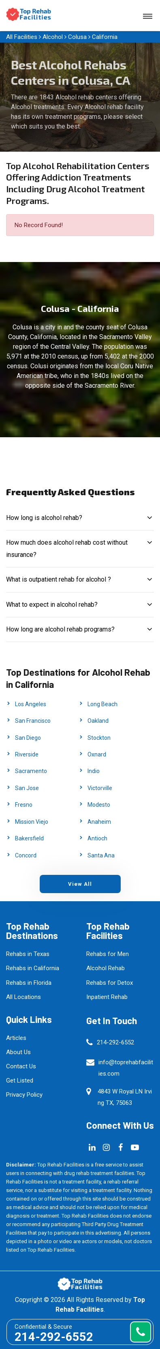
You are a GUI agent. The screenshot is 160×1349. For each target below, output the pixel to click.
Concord (25, 855)
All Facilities (21, 37)
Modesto (98, 804)
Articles (16, 1038)
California (104, 37)
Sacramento (31, 771)
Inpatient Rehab (107, 997)
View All (80, 884)
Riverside (26, 754)
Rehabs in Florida (28, 982)
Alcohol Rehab (105, 968)
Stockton (99, 738)
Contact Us (21, 1066)
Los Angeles (30, 704)
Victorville (99, 788)
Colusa (77, 37)
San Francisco (33, 720)
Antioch (97, 838)
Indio (93, 771)
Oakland (98, 720)
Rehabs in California (32, 968)
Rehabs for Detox (109, 982)
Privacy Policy (24, 1094)
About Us (18, 1052)
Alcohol (53, 37)
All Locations (23, 997)
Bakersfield (29, 838)
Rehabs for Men (107, 954)
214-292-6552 (115, 1042)
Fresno (23, 804)
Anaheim (99, 821)
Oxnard (96, 754)
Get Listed (19, 1080)
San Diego (28, 738)
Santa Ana (101, 855)
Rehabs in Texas (27, 954)
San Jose (27, 788)
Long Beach (102, 704)
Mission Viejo (31, 821)
